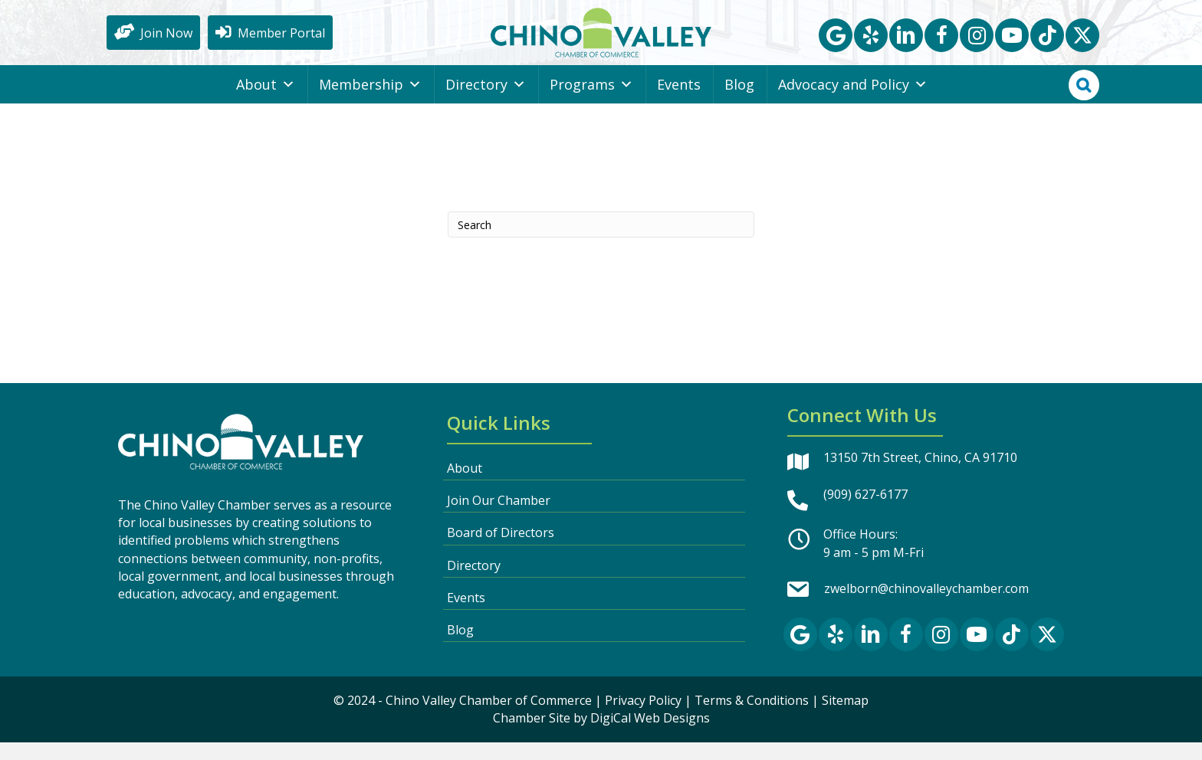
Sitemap (845, 717)
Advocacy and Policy (853, 102)
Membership (370, 102)
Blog (739, 102)
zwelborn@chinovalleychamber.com (926, 606)
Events (679, 102)
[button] (835, 44)
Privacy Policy (643, 717)
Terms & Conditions (752, 717)
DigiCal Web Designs (650, 735)
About (265, 102)
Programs (591, 102)
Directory (485, 102)
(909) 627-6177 (865, 511)
